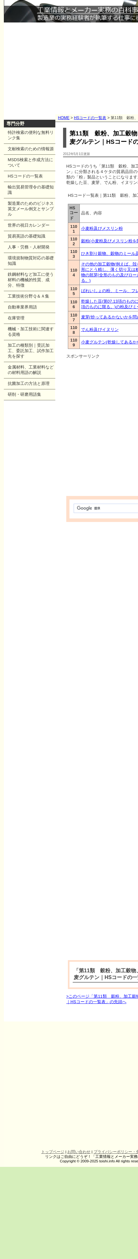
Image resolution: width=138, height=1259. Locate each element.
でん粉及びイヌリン (100, 329)
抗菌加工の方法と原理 (29, 383)
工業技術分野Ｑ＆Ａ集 (28, 296)
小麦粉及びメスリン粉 (102, 228)
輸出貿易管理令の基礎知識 (31, 190)
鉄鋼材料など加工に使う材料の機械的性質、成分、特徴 (31, 280)
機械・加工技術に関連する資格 (31, 331)
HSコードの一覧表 (90, 118)
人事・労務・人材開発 (29, 247)
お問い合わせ (78, 1152)
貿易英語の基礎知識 (26, 236)
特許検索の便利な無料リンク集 (31, 135)
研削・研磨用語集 (24, 394)
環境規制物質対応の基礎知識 (31, 261)
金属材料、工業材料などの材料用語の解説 (31, 370)
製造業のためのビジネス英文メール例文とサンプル (31, 209)
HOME (63, 118)
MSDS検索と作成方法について (30, 162)
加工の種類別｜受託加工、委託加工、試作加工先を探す (31, 351)
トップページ (52, 1152)
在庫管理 (16, 318)
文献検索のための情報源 (31, 148)
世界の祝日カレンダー (29, 225)
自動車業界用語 (22, 307)
